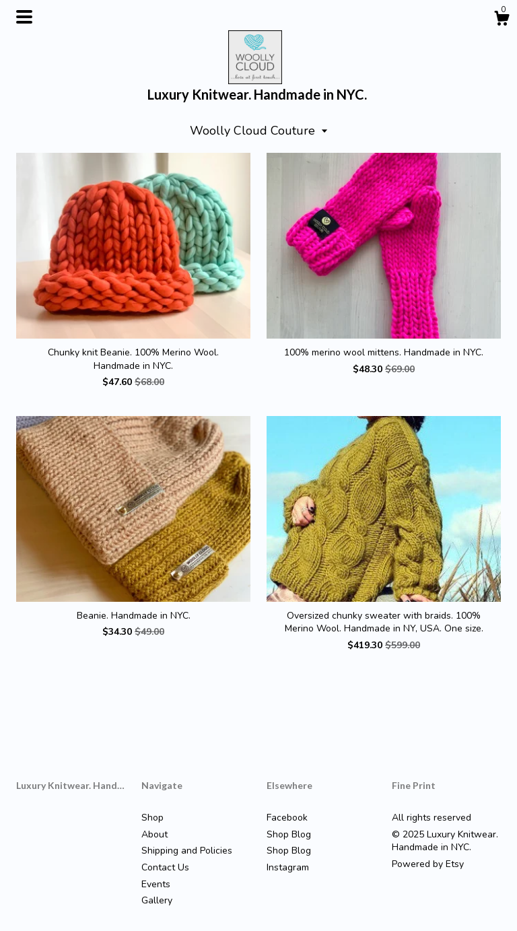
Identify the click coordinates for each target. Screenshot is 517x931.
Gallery (156, 900)
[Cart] (501, 20)
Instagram (288, 867)
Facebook (287, 817)
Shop (152, 817)
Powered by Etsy (428, 864)
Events (155, 884)
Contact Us (165, 867)
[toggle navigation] (24, 17)
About (154, 834)
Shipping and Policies (186, 850)
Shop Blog (289, 834)
